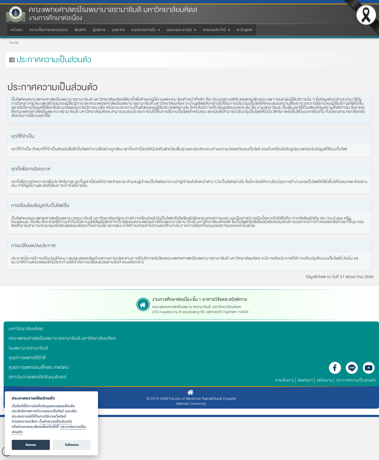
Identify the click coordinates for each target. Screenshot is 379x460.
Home (14, 42)
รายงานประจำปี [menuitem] (215, 31)
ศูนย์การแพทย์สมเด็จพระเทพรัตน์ (39, 367)
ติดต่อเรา (305, 380)
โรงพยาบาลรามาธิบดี (28, 348)
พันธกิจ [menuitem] (80, 30)
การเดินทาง (284, 380)
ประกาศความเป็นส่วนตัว (356, 380)
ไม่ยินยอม (72, 444)
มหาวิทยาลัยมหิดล (26, 329)
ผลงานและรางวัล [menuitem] (180, 31)
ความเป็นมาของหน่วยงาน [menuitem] (48, 30)
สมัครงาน (325, 380)
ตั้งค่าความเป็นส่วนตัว (55, 421)
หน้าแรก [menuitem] (17, 30)
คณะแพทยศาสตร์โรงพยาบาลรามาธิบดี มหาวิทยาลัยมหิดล (113, 9)
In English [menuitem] (245, 30)
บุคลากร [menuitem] (118, 30)
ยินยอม (31, 444)
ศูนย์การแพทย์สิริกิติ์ (27, 358)
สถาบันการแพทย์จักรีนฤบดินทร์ (37, 377)
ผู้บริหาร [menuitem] (99, 30)
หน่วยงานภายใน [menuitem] (144, 31)
